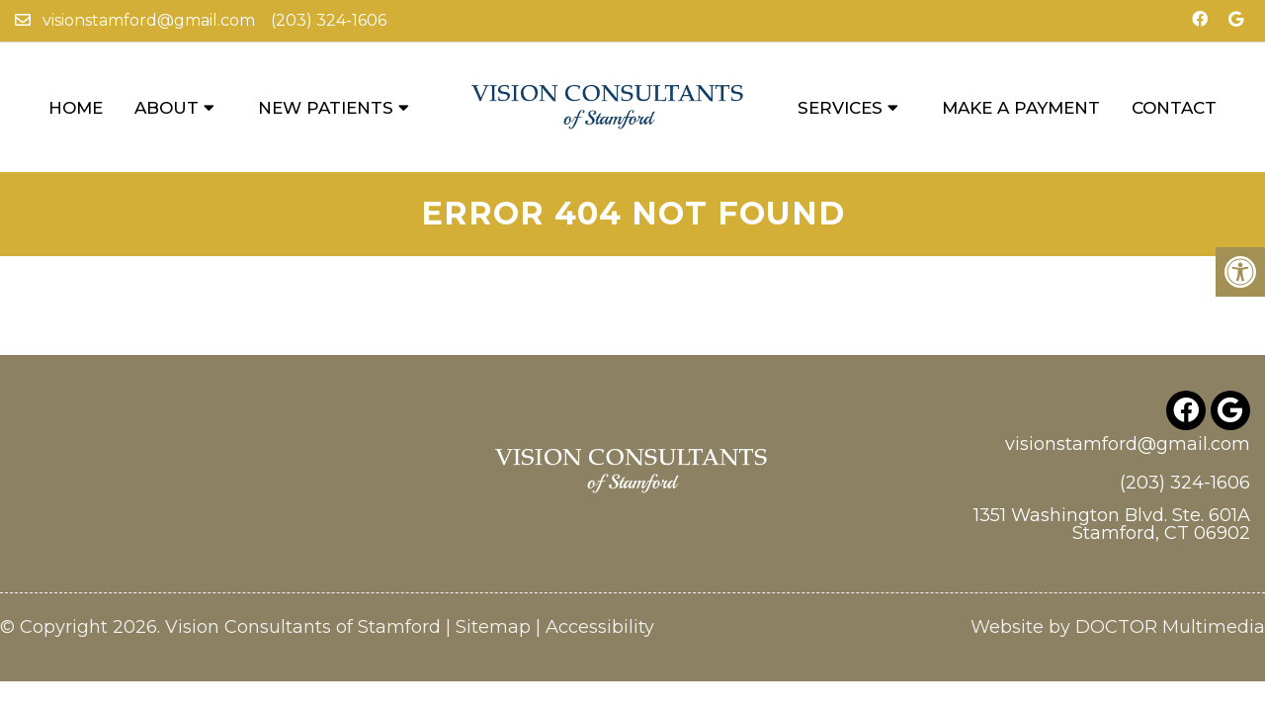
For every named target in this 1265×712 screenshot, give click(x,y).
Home (75, 108)
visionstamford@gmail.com (149, 20)
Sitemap (493, 583)
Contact (1174, 108)
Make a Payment (1021, 108)
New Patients (325, 108)
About (166, 108)
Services (840, 108)
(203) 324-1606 (328, 20)
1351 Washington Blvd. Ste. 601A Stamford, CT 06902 (1111, 480)
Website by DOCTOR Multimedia (1117, 583)
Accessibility (600, 583)
